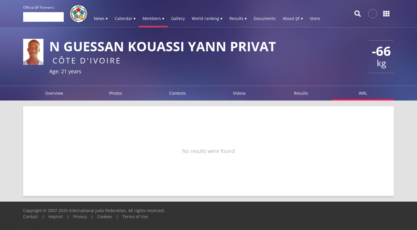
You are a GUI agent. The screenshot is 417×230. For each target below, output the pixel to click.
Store (315, 18)
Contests (177, 93)
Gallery (178, 18)
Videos (239, 93)
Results (301, 93)
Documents (265, 18)
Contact (30, 216)
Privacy (80, 216)
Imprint (55, 216)
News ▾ (101, 18)
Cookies (104, 216)
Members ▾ (153, 18)
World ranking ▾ (207, 18)
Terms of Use (135, 216)
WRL (363, 93)
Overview (54, 93)
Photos (115, 93)
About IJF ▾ (293, 18)
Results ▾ (238, 18)
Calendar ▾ (125, 18)
